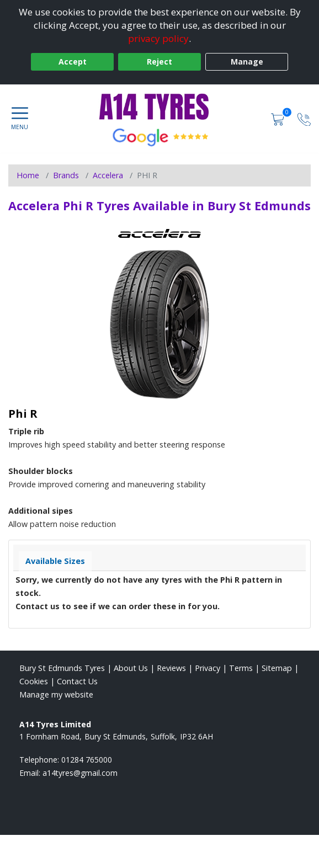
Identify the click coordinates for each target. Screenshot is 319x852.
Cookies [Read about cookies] (33, 681)
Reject (159, 61)
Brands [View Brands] (66, 175)
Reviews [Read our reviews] (171, 668)
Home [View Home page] (28, 175)
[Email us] (80, 773)
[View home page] (159, 106)
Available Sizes (55, 561)
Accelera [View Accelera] (108, 175)
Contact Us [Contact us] (77, 681)
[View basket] (278, 118)
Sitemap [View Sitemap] (277, 668)
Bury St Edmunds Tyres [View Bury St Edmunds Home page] (62, 668)
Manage (247, 61)
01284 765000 (86, 759)
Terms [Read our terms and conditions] (241, 668)
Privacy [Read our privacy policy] (207, 668)
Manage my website (56, 694)
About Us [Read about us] (131, 668)
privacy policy (158, 38)
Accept (73, 61)
